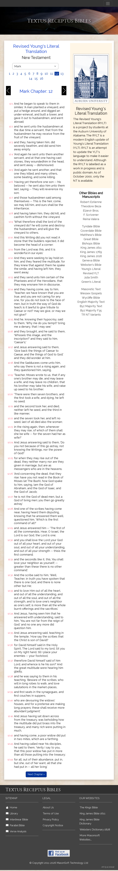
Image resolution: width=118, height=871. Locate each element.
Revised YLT (91, 273)
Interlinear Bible (17, 819)
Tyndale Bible (91, 226)
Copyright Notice (53, 825)
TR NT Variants (91, 314)
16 (41, 78)
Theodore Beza (91, 206)
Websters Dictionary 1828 (95, 829)
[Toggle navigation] (108, 3)
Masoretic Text (91, 289)
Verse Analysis (16, 831)
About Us (48, 807)
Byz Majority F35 (91, 310)
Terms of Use (51, 813)
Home (11, 807)
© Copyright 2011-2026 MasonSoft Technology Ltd (59, 862)
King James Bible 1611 (92, 813)
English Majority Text (91, 301)
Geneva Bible (91, 260)
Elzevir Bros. (91, 210)
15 (36, 78)
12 (57, 73)
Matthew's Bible (91, 234)
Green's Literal (91, 281)
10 (46, 73)
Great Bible (91, 239)
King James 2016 (91, 256)
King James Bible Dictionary (89, 821)
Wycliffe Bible (91, 297)
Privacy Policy (51, 819)
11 (51, 73)
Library (12, 813)
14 (30, 78)
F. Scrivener (91, 214)
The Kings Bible (89, 807)
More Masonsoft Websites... (89, 837)
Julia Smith (91, 277)
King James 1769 (91, 252)
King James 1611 (91, 247)
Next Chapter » (36, 774)
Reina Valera (91, 219)
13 (62, 73)
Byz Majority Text (91, 306)
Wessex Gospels (91, 293)
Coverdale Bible (91, 230)
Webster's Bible (91, 264)
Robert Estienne (91, 202)
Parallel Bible (15, 825)
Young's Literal (90, 269)
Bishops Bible (91, 243)
